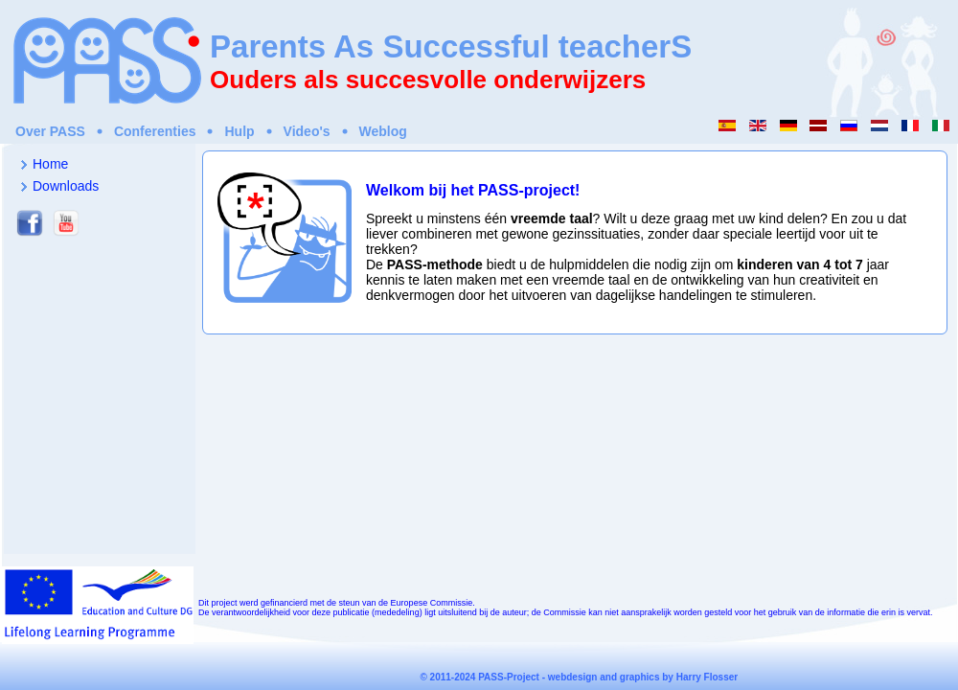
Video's (307, 131)
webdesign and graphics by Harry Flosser (643, 677)
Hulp (239, 131)
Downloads (66, 186)
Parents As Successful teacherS (451, 46)
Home (50, 164)
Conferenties (155, 131)
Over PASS (50, 131)
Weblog (383, 131)
